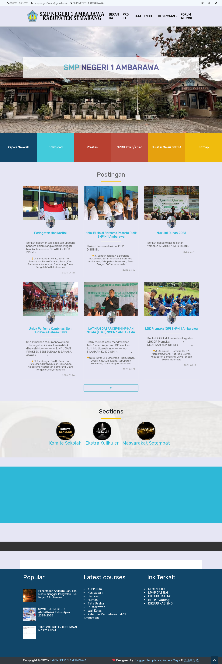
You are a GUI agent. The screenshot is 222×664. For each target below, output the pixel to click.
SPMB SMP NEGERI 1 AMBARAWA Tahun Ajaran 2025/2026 (54, 612)
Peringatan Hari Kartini (50, 233)
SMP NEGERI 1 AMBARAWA (87, 3)
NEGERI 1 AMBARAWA (111, 67)
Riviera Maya (171, 660)
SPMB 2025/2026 (129, 147)
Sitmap (204, 147)
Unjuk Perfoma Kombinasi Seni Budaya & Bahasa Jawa (50, 330)
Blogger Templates (147, 660)
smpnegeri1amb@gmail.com (49, 3)
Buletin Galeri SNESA (166, 147)
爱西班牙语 (191, 660)
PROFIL (126, 16)
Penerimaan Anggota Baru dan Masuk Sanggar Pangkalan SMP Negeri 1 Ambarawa (58, 594)
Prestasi (92, 147)
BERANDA (114, 16)
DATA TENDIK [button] (143, 16)
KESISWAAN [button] (166, 16)
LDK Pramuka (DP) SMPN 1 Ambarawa (171, 328)
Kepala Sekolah (18, 147)
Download (55, 147)
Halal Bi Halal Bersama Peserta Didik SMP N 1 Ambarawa (111, 234)
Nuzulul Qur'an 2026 (171, 233)
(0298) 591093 (17, 3)
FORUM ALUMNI (186, 16)
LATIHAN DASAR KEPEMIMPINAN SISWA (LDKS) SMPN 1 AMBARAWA (111, 330)
